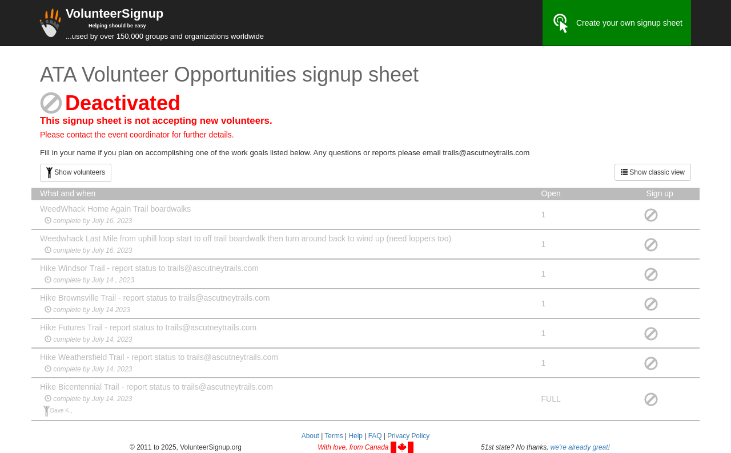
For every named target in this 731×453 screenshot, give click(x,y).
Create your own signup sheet (616, 23)
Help (355, 436)
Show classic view (653, 172)
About (310, 436)
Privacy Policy (408, 436)
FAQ (375, 436)
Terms (333, 436)
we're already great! (580, 447)
